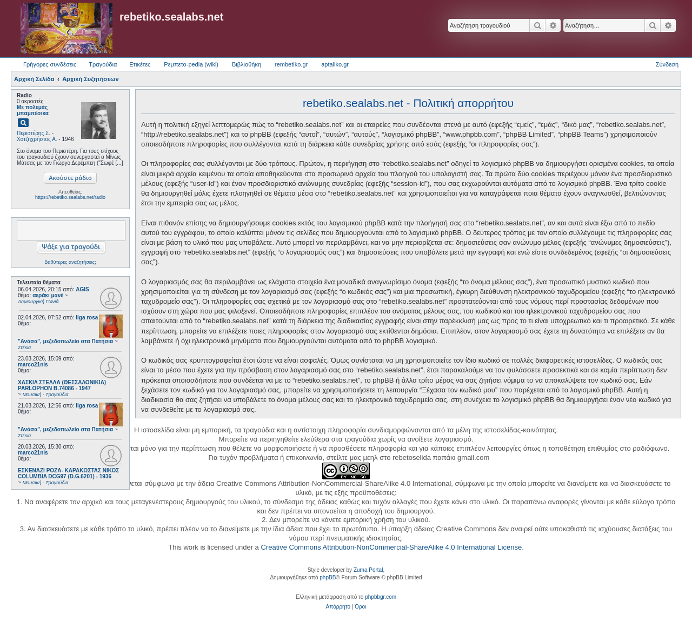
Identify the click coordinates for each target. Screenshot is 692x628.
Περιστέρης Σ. (33, 133)
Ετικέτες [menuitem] (139, 64)
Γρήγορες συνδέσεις (49, 64)
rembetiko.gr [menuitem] (291, 64)
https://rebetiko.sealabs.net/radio (70, 197)
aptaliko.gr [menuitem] (335, 64)
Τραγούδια (103, 64)
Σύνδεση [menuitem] (667, 64)
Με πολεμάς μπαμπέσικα (33, 110)
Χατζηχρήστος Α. (37, 139)
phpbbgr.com (380, 597)
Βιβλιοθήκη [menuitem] (246, 64)
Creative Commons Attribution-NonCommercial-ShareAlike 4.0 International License (391, 547)
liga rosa (87, 317)
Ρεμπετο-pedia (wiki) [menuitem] (191, 64)
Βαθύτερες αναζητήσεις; (70, 262)
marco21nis (33, 365)
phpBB (328, 577)
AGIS (82, 289)
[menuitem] (338, 607)
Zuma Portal (368, 570)
